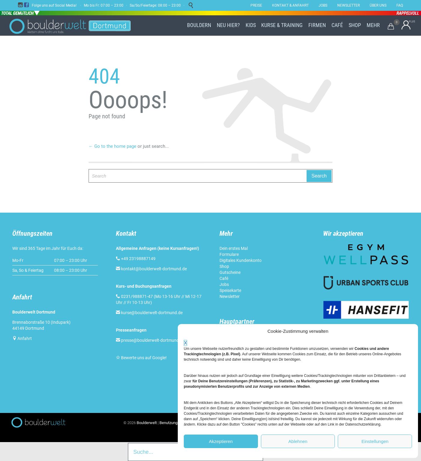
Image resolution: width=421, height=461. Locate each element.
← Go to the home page (112, 146)
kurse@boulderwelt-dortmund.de (149, 312)
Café (224, 278)
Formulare (229, 254)
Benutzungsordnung (176, 422)
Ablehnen (297, 441)
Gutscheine (230, 272)
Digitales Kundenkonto (241, 260)
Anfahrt (24, 338)
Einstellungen (375, 441)
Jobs (224, 284)
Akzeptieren (221, 441)
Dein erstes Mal (234, 248)
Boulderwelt (147, 422)
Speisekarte (230, 290)
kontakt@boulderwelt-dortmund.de (154, 268)
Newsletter (230, 296)
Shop (224, 266)
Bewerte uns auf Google (143, 357)
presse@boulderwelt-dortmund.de (150, 340)
